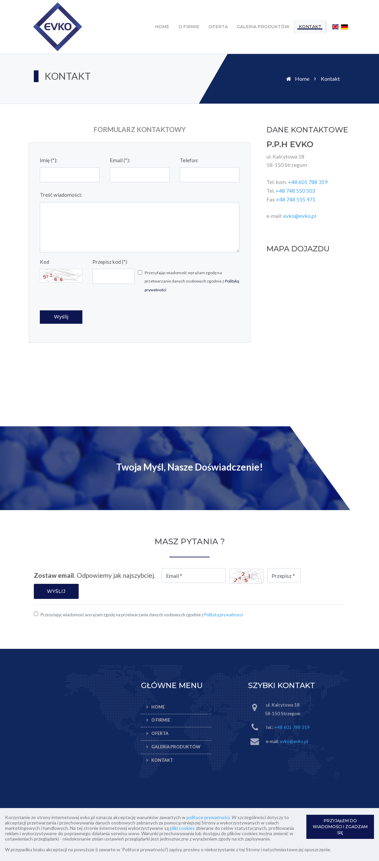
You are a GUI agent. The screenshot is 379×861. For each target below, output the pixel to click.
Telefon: (189, 160)
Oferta (218, 26)
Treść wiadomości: (61, 195)
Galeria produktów (263, 26)
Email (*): (120, 160)
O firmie (188, 26)
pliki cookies (182, 828)
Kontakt (310, 26)
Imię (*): (49, 160)
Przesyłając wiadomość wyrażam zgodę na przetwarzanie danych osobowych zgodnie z (192, 281)
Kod (44, 262)
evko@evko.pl (299, 215)
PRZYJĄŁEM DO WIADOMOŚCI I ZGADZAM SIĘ (340, 826)
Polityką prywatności (223, 614)
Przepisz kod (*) (109, 262)
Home (162, 26)
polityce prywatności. (208, 817)
